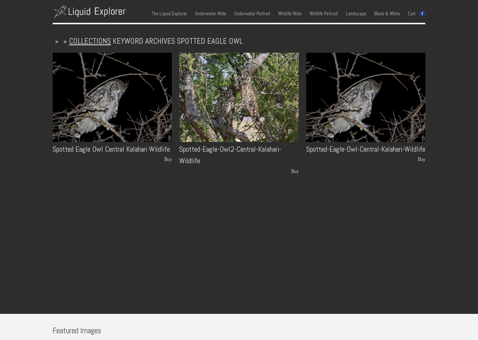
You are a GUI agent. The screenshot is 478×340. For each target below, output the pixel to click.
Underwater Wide (210, 14)
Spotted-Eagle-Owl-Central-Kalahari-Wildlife (365, 149)
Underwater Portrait (252, 14)
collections (90, 41)
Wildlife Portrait (324, 14)
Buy (168, 159)
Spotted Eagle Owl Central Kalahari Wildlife (111, 149)
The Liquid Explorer (169, 14)
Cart (412, 14)
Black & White (387, 14)
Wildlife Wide (290, 14)
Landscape (356, 14)
